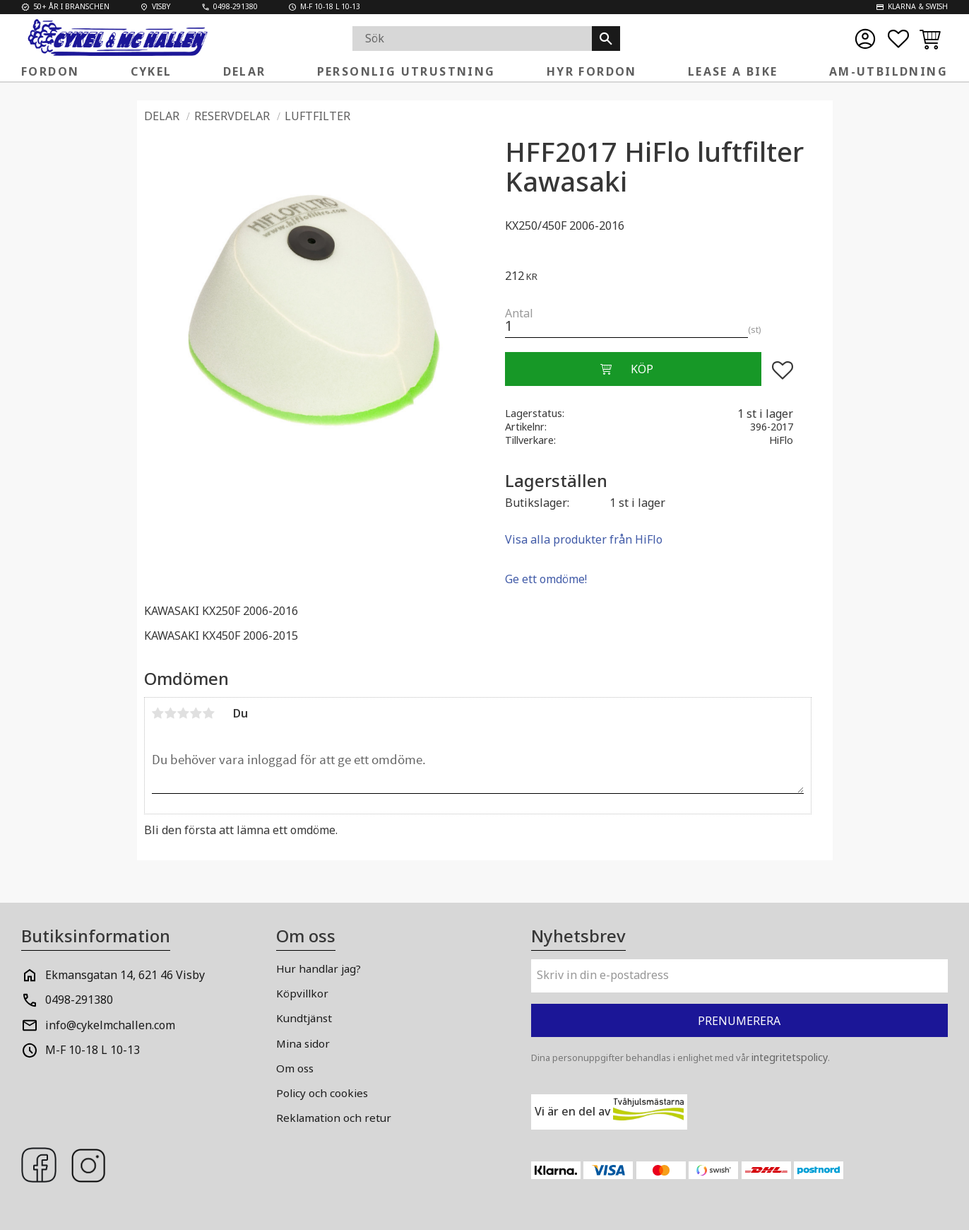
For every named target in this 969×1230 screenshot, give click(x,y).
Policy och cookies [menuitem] (322, 1093)
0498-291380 (79, 999)
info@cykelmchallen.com (110, 1025)
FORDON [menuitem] (50, 71)
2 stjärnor (171, 713)
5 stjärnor (209, 713)
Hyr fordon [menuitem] (592, 71)
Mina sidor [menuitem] (303, 1043)
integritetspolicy (789, 1057)
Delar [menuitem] (244, 71)
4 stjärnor (196, 713)
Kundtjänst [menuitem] (304, 1018)
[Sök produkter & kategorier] (472, 38)
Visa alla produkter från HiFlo (583, 539)
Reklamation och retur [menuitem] (333, 1118)
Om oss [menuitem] (295, 1068)
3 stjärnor (183, 713)
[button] (898, 38)
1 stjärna (158, 713)
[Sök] (606, 38)
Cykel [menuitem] (151, 71)
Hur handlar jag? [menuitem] (318, 968)
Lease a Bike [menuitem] (733, 71)
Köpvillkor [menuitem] (302, 993)
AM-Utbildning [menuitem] (888, 71)
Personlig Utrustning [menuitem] (406, 71)
